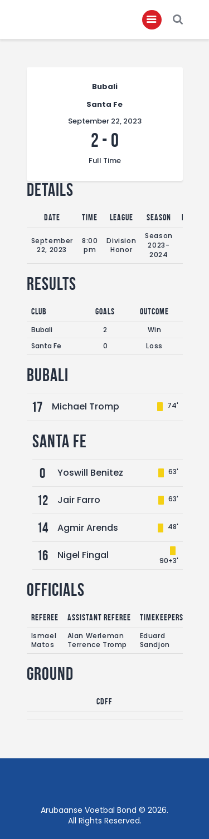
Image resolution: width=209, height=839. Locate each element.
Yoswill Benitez (90, 472)
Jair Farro (78, 499)
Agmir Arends (87, 527)
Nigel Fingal (83, 555)
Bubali (41, 329)
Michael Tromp (85, 406)
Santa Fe (46, 346)
